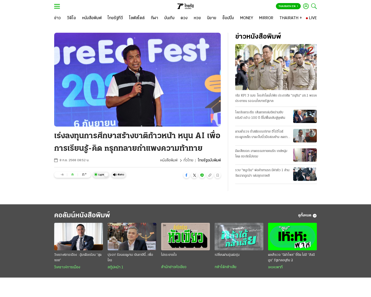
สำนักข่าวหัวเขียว (173, 267)
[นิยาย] (211, 18)
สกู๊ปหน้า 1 (115, 267)
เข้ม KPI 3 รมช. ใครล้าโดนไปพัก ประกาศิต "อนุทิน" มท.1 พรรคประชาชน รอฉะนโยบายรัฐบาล (276, 98)
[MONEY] (246, 18)
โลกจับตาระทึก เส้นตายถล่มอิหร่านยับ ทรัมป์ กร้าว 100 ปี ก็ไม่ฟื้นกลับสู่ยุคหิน (260, 115)
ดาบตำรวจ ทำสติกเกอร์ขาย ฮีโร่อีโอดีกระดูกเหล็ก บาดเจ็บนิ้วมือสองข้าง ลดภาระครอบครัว (262, 135)
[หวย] (197, 18)
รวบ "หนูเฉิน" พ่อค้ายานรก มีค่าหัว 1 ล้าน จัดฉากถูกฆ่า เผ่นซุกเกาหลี (262, 173)
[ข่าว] (57, 18)
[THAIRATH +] (290, 18)
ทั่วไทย (188, 160)
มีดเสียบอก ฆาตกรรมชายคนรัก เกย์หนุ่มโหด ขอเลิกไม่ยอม (261, 153)
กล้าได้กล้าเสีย (225, 267)
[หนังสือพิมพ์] (92, 18)
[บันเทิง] (169, 18)
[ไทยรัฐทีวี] (115, 18)
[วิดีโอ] (71, 18)
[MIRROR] (266, 18)
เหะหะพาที (275, 267)
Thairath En (288, 6)
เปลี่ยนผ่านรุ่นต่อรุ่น (227, 255)
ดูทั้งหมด (307, 216)
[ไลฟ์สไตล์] (137, 18)
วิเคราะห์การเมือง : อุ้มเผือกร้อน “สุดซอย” (78, 257)
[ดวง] (184, 18)
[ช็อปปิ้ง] (228, 18)
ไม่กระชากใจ (169, 255)
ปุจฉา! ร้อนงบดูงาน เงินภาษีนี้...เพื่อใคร (130, 257)
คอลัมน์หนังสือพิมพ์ (82, 215)
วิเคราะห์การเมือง (67, 267)
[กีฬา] (154, 18)
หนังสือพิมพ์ (168, 160)
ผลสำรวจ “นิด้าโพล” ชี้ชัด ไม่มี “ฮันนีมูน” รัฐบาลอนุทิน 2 (291, 257)
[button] (186, 175)
